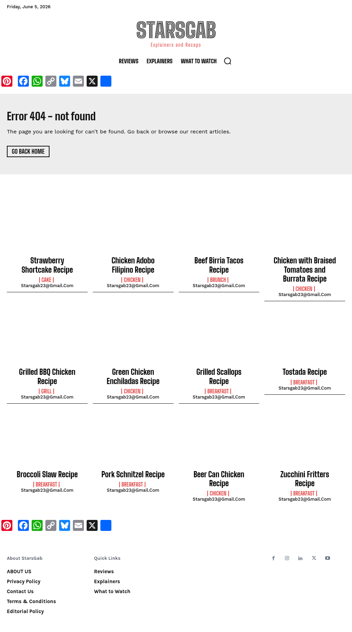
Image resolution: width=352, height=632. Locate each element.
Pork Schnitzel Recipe (133, 466)
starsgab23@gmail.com (47, 282)
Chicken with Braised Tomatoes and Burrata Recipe (305, 268)
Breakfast (218, 376)
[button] (227, 61)
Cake (46, 277)
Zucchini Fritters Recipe (304, 466)
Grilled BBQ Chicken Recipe (47, 367)
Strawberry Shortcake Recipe (47, 264)
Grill (46, 376)
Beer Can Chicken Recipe (218, 466)
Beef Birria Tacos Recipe (219, 260)
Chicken (132, 277)
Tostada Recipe (305, 367)
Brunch (218, 270)
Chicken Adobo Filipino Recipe (133, 264)
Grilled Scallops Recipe (219, 367)
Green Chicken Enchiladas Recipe (133, 370)
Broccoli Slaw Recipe (47, 466)
